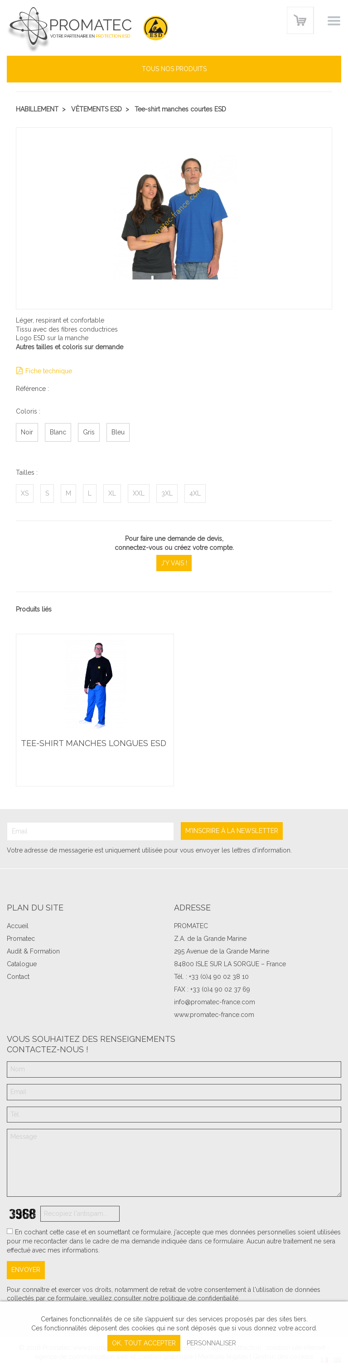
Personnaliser (211, 1343)
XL (112, 493)
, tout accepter (144, 1343)
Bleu (118, 432)
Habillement (37, 109)
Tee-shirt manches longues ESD (93, 744)
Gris (89, 432)
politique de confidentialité (199, 1298)
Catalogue (22, 964)
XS (25, 493)
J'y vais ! (174, 563)
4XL (195, 493)
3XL (167, 493)
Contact (18, 976)
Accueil (18, 926)
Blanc (58, 432)
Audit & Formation (33, 951)
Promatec (21, 938)
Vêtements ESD (96, 109)
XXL (139, 493)
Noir (27, 432)
